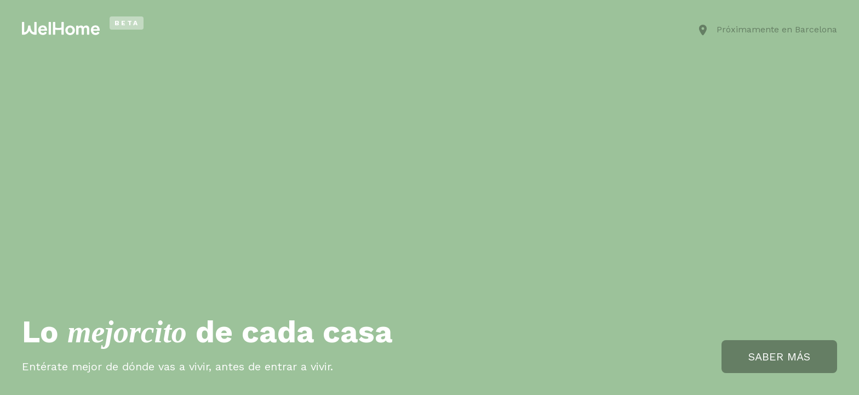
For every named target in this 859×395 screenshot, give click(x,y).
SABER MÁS (779, 356)
